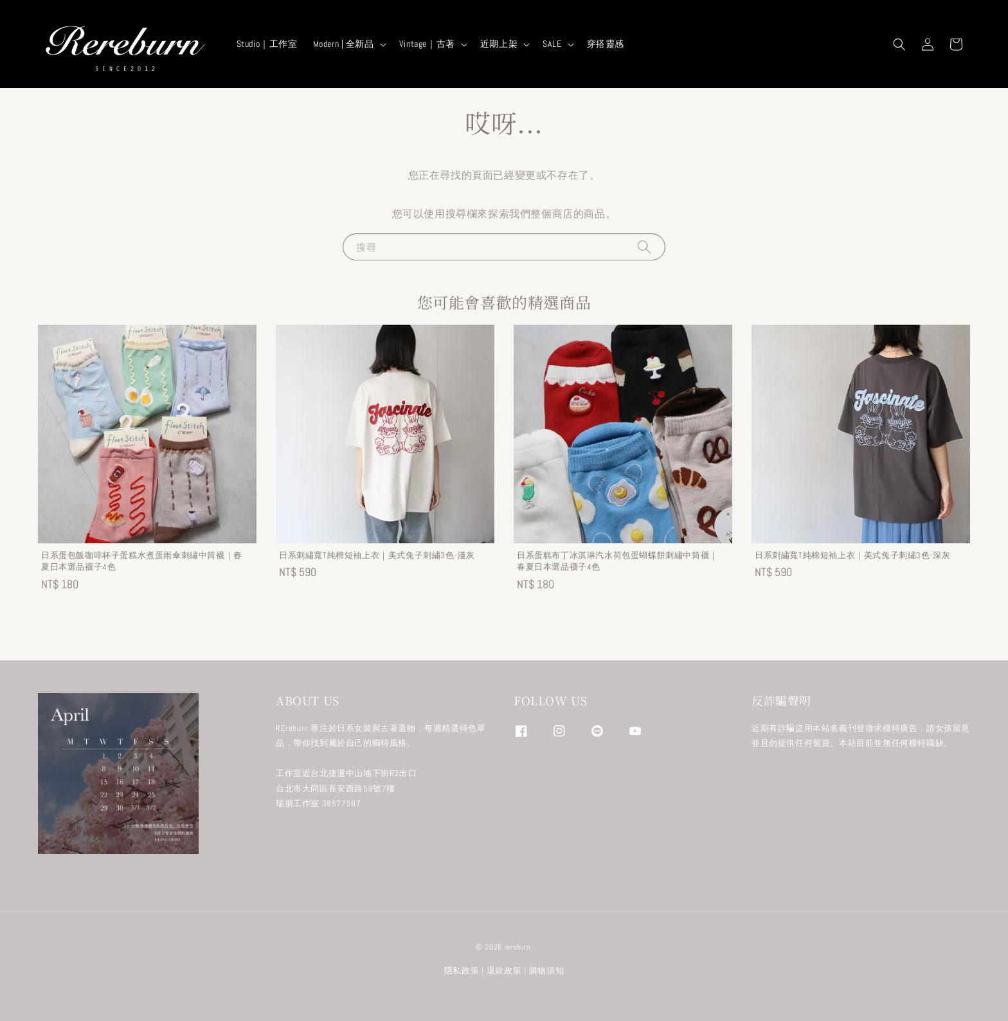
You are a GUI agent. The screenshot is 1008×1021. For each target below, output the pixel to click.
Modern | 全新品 (343, 44)
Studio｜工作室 (267, 44)
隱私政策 (462, 970)
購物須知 (546, 970)
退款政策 (504, 970)
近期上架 (499, 44)
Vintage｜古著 (427, 44)
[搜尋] (644, 246)
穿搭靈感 (605, 44)
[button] (899, 44)
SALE (552, 44)
